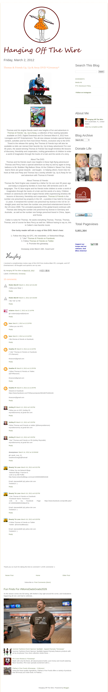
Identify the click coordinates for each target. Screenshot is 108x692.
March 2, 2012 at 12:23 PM (22, 323)
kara (10, 323)
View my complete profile (93, 127)
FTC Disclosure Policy (83, 86)
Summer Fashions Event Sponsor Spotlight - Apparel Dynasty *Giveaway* (38, 649)
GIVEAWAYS (80, 79)
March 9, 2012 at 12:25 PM (26, 368)
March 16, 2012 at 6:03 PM (30, 519)
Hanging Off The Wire (95, 119)
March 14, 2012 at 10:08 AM (28, 452)
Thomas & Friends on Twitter (41, 241)
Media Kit (78, 82)
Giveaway (22, 274)
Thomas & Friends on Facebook (41, 238)
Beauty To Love (14, 467)
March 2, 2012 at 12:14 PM (24, 310)
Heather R (12, 349)
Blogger (66, 688)
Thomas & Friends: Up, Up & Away (22, 133)
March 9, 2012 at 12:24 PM (26, 349)
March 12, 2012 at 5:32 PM (25, 407)
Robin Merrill (13, 285)
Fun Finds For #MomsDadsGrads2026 (25, 589)
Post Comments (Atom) (42, 582)
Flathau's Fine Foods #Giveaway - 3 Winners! (28, 668)
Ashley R (12, 407)
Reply (11, 291)
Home (38, 575)
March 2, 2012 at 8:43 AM (28, 298)
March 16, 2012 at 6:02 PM (30, 493)
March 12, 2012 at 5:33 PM (25, 422)
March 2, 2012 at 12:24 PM (22, 336)
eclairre (11, 310)
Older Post (66, 575)
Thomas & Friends (56, 196)
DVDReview (13, 274)
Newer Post (9, 575)
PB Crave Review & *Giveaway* (23, 659)
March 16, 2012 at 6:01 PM (30, 467)
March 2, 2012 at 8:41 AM (28, 285)
